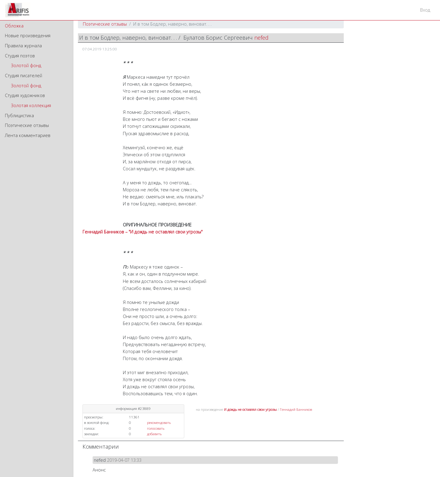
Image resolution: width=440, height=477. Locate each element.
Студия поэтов (20, 56)
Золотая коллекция (31, 105)
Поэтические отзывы (27, 125)
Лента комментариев (27, 135)
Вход (425, 10)
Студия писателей (23, 75)
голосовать (155, 428)
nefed (261, 37)
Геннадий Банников (296, 409)
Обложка (14, 26)
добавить (154, 434)
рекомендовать (159, 422)
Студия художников (25, 95)
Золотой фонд (26, 65)
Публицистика (19, 115)
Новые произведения (27, 35)
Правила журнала (23, 46)
